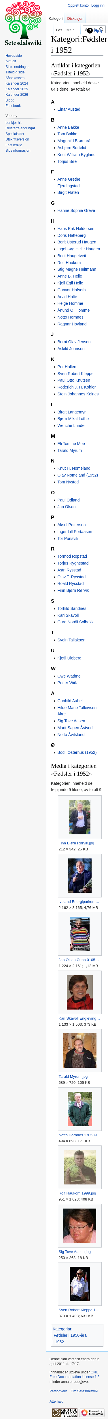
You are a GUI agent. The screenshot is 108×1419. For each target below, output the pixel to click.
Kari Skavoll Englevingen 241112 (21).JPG (79, 1018)
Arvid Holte (67, 296)
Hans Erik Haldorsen (75, 228)
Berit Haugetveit (71, 255)
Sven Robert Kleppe (75, 373)
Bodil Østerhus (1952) (76, 752)
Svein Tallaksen (71, 640)
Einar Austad (68, 109)
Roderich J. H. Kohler (76, 387)
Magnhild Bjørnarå (73, 140)
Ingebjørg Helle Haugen (78, 249)
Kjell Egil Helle (70, 283)
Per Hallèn (66, 366)
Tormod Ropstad (72, 556)
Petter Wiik (67, 682)
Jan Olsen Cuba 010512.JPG (79, 960)
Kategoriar (62, 1329)
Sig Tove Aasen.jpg (74, 1252)
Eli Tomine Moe (71, 443)
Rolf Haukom (69, 262)
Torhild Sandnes (71, 608)
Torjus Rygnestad (72, 563)
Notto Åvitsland (70, 734)
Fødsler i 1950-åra (70, 1335)
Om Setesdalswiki (84, 1391)
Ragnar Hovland (71, 324)
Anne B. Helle (69, 276)
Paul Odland (68, 500)
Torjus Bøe (67, 161)
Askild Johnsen (70, 348)
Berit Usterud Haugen (76, 242)
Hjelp (98, 30)
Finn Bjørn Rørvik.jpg (76, 843)
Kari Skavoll (68, 615)
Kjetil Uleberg (69, 658)
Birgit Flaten (68, 192)
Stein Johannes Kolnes (77, 394)
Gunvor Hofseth (71, 290)
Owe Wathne (68, 676)
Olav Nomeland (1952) (77, 475)
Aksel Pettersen (71, 524)
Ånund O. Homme (73, 310)
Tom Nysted (68, 482)
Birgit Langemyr (71, 412)
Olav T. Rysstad (71, 577)
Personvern (58, 1391)
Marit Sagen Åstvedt (75, 727)
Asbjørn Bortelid (71, 147)
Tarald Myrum (69, 450)
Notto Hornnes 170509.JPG (79, 1135)
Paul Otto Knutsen (73, 380)
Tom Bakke (67, 134)
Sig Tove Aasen (71, 721)
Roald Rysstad (70, 583)
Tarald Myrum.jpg (73, 1076)
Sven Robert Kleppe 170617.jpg (79, 1310)
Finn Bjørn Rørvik (73, 590)
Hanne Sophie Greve (76, 210)
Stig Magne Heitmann (76, 269)
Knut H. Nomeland (73, 468)
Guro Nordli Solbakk (75, 622)
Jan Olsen (66, 506)
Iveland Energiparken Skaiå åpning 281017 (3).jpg (79, 901)
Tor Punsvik (67, 538)
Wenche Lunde (70, 425)
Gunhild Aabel (69, 700)
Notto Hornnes (70, 317)
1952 (59, 1342)
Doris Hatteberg (71, 235)
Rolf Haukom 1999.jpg (77, 1193)
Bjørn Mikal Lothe (73, 418)
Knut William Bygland (76, 154)
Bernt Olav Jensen (73, 341)
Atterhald (56, 1402)
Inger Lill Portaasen (74, 531)
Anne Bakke (68, 127)
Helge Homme (70, 303)
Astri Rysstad (69, 570)
